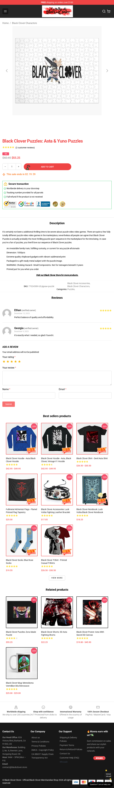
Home (5, 23)
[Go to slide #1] (49, 121)
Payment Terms (67, 745)
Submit (8, 404)
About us (35, 737)
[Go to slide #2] (65, 121)
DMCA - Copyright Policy (42, 750)
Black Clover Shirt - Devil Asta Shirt (92, 458)
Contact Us (65, 753)
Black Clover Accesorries (78, 283)
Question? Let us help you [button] (100, 784)
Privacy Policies (38, 746)
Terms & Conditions (40, 741)
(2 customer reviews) (25, 147)
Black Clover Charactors (24, 23)
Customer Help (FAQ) (69, 758)
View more (57, 578)
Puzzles (71, 289)
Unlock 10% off (108, 775)
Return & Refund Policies (71, 749)
